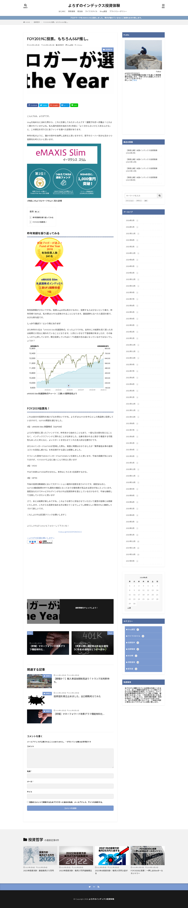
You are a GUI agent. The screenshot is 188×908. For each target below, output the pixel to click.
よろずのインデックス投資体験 (94, 5)
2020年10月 (133, 482)
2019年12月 (133, 541)
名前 (29, 771)
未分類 (132, 656)
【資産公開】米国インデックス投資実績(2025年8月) (141, 178)
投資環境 (133, 649)
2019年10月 (133, 554)
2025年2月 (132, 247)
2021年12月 (133, 404)
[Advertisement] (70, 570)
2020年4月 (132, 515)
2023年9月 (132, 292)
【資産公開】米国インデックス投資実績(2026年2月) (141, 151)
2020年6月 (132, 502)
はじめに (62, 11)
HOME (27, 22)
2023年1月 (132, 338)
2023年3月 (132, 325)
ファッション (129, 200)
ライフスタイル (91, 11)
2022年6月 (132, 378)
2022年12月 (133, 345)
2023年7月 (132, 299)
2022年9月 (132, 364)
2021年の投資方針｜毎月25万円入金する (111, 872)
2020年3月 (132, 522)
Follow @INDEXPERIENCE (70, 532)
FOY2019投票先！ (38, 222)
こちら (134, 80)
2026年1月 (132, 227)
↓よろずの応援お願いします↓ (41, 538)
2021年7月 (132, 430)
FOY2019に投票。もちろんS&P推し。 (56, 22)
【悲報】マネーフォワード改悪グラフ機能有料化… (79, 714)
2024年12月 (133, 253)
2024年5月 (132, 266)
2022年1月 (132, 397)
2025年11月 (133, 233)
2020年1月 (132, 535)
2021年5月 (132, 443)
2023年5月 (132, 312)
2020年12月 (133, 469)
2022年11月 (133, 351)
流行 (146, 200)
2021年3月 (132, 456)
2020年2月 (132, 528)
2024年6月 (132, 260)
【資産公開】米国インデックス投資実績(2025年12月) (141, 160)
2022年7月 (132, 371)
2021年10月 (133, 417)
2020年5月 (132, 509)
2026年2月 (132, 220)
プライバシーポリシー (118, 11)
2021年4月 (132, 450)
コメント (30, 746)
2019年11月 (133, 548)
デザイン (139, 200)
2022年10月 (133, 358)
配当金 (80, 11)
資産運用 (71, 11)
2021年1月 (132, 463)
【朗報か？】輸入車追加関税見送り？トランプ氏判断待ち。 (81, 680)
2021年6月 (132, 436)
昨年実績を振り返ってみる (41, 217)
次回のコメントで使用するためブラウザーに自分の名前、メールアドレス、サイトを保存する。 (66, 802)
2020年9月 (132, 489)
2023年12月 (133, 279)
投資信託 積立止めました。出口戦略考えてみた (77, 696)
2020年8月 (132, 495)
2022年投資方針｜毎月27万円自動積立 (75, 870)
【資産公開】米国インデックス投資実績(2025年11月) (141, 169)
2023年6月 (132, 305)
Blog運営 (103, 11)
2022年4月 (132, 384)
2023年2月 (132, 332)
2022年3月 (132, 391)
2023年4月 (132, 319)
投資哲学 (37, 22)
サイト (29, 792)
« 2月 (129, 608)
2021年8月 (132, 423)
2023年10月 (133, 286)
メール (30, 781)
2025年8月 (132, 240)
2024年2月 (132, 273)
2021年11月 (133, 410)
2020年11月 (133, 476)
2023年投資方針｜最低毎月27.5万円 (38, 870)
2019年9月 (132, 561)
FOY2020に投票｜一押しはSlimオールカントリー (147, 872)
